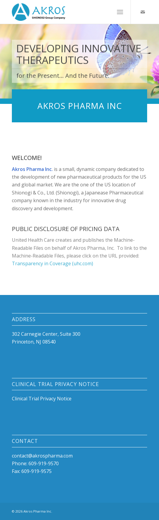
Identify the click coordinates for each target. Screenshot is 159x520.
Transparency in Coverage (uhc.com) (52, 268)
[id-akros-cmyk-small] (66, 12)
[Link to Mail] (142, 11)
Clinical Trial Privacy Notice (41, 398)
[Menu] (120, 12)
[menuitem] (120, 12)
